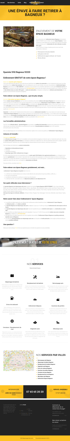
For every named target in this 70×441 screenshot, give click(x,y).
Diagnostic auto (35, 329)
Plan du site (30, 414)
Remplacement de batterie (35, 283)
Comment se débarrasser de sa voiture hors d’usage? (58, 407)
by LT (66, 415)
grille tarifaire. (41, 116)
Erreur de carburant (12, 304)
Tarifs (19, 2)
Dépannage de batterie (12, 282)
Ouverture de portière (57, 306)
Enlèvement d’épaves (35, 306)
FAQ (16, 228)
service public (11, 109)
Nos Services (11, 2)
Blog (25, 2)
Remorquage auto (58, 283)
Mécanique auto (58, 329)
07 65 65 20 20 (30, 88)
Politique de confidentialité (24, 414)
